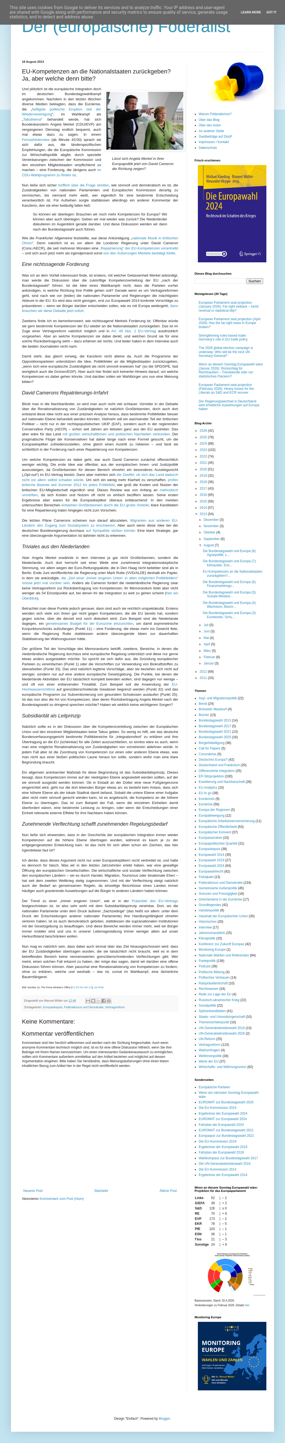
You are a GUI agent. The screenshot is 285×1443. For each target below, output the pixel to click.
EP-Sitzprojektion (211, 776)
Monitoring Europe (212, 949)
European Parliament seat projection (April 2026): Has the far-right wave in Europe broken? (229, 323)
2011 (204, 678)
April (207, 644)
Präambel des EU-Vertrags (155, 901)
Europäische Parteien (214, 1087)
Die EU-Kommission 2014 (217, 1169)
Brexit (203, 704)
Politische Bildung (212, 972)
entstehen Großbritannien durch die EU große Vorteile (105, 505)
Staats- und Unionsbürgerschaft (222, 1017)
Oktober (210, 532)
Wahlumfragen (209, 1050)
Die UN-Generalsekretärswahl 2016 (224, 1164)
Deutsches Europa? (213, 760)
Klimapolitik (207, 938)
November (212, 526)
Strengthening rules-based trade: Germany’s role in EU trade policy (223, 337)
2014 (204, 508)
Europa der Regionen (214, 810)
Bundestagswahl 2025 (215, 737)
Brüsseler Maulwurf (213, 709)
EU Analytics (208, 787)
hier (247, 1305)
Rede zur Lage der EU (215, 994)
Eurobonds (207, 799)
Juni (207, 631)
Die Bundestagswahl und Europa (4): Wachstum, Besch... (229, 605)
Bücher (204, 715)
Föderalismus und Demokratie (84, 1007)
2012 (204, 672)
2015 (204, 501)
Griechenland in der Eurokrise (220, 899)
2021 (204, 463)
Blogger (164, 1419)
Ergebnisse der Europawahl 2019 (223, 1147)
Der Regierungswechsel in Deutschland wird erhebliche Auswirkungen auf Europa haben (229, 405)
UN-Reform (207, 1039)
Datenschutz (208, 148)
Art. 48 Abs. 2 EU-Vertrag (133, 331)
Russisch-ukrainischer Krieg (219, 1000)
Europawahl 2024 (211, 866)
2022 (204, 456)
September (212, 539)
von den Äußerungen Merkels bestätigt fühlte (139, 253)
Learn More (251, 12)
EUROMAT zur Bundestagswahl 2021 (226, 1130)
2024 (204, 443)
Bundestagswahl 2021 (215, 732)
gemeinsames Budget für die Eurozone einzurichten (89, 623)
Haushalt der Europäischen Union (223, 916)
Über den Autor (210, 125)
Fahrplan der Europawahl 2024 (221, 1125)
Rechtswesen (208, 989)
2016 (204, 495)
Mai (207, 638)
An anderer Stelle (211, 131)
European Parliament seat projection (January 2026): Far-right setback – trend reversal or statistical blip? (228, 307)
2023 (204, 450)
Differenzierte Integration (217, 771)
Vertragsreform (115, 1007)
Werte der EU (208, 1061)
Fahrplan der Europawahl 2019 (221, 1152)
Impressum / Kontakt (214, 142)
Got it (271, 12)
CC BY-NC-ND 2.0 (82, 987)
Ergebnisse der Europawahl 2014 (223, 1175)
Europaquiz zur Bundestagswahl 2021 (226, 1136)
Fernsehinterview (35, 140)
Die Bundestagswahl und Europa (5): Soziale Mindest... (229, 594)
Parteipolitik (207, 961)
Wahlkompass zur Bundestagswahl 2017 (228, 1158)
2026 (204, 431)
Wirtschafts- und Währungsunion (222, 1067)
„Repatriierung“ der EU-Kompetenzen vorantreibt (139, 248)
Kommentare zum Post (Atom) (62, 1199)
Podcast (204, 966)
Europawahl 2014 (211, 855)
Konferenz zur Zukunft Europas (221, 944)
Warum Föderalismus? (215, 114)
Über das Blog (209, 120)
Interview (205, 927)
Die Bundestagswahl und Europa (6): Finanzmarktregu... (229, 584)
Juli (206, 625)
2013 (204, 514)
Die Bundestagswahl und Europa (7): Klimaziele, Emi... (229, 563)
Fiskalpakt (206, 877)
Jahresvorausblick (212, 933)
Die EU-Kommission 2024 (217, 1108)
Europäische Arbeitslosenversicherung (227, 821)
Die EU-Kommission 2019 (217, 1141)
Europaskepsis (52, 1007)
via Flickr (99, 987)
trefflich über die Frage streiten (83, 185)
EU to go (205, 793)
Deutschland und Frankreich (219, 765)
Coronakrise (207, 754)
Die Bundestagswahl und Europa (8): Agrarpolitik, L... (229, 553)
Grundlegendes (210, 905)
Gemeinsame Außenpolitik (218, 888)
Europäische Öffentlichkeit (218, 827)
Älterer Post (168, 1191)
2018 (204, 482)
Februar (210, 657)
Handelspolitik (209, 910)
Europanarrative (210, 838)
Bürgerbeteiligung (211, 743)
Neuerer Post (33, 1191)
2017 (204, 488)
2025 (204, 437)
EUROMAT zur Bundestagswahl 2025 (226, 1102)
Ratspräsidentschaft (213, 983)
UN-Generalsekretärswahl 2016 (222, 1028)
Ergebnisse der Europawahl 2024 (223, 1113)
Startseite (101, 1191)
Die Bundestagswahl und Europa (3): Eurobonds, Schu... (229, 615)
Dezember (212, 520)
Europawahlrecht (211, 871)
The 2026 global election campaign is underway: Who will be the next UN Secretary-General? (226, 352)
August (209, 545)
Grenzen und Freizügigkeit (218, 894)
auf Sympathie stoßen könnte (110, 531)
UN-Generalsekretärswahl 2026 (222, 1033)
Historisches (207, 922)
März (208, 651)
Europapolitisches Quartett (218, 843)
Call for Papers (209, 748)
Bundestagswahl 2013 (215, 720)
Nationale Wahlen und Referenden (224, 955)
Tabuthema (32, 119)
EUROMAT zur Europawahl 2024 (223, 1119)
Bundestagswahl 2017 (215, 726)
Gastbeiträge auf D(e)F (215, 136)
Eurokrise (206, 804)
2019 (204, 476)
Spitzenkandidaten (212, 1011)
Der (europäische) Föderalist (126, 26)
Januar (209, 663)
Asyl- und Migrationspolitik (218, 698)
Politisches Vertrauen (214, 977)
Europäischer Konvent (215, 832)
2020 (204, 469)
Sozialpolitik (207, 1005)
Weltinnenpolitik (210, 1056)
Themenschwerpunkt (214, 1022)
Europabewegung (211, 815)
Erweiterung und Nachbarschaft (222, 782)
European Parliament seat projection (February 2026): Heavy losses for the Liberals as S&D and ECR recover (226, 389)
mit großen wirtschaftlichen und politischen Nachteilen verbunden (116, 434)
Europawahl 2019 (211, 860)
